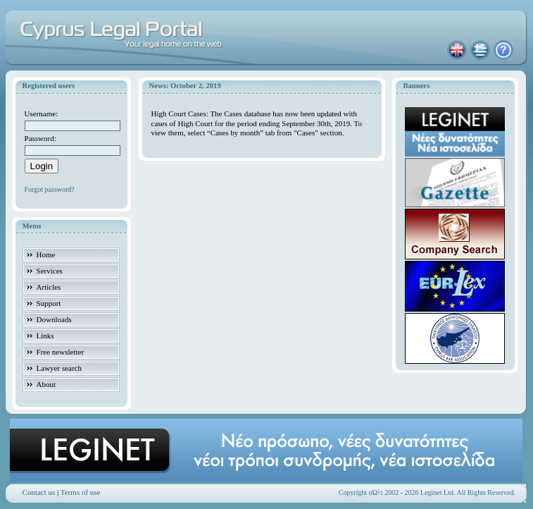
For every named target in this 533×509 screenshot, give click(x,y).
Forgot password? (50, 189)
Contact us (39, 492)
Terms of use (81, 492)
